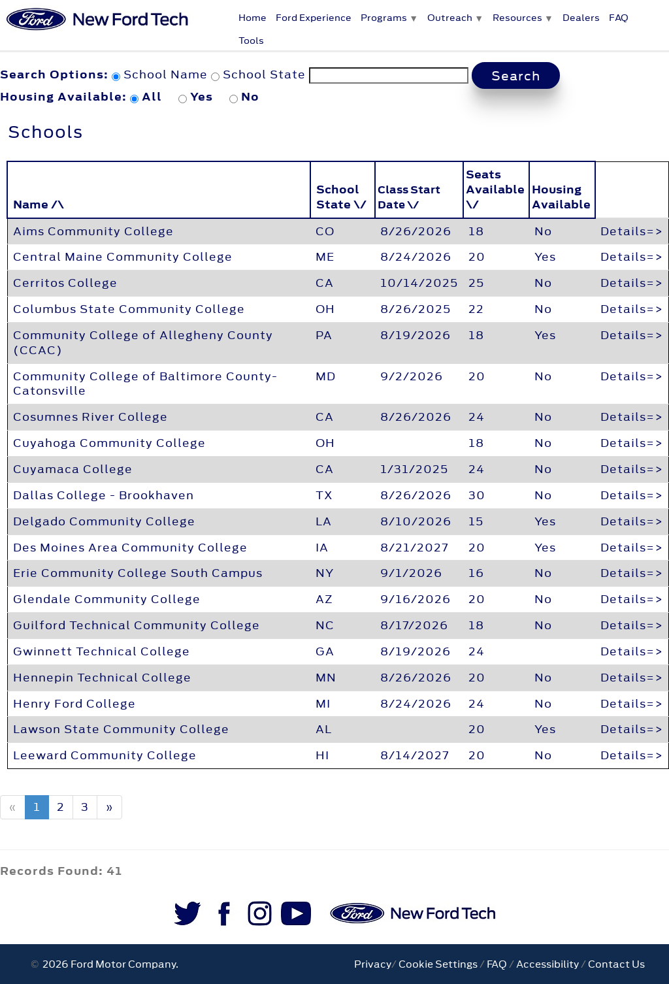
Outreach (449, 17)
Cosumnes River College (90, 417)
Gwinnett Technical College (101, 651)
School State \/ (341, 197)
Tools (251, 40)
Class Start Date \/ (409, 197)
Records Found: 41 (61, 871)
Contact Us (616, 964)
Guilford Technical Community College (136, 625)
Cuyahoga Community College (109, 443)
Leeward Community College (105, 755)
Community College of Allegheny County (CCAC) (143, 342)
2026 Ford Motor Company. (108, 964)
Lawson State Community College (121, 729)
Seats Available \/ (495, 189)
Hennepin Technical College (102, 677)
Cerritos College (65, 283)
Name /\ (38, 204)
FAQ (618, 17)
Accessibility (547, 964)
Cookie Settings (438, 964)
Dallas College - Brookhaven (103, 495)
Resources (517, 17)
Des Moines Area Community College (130, 547)
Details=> (631, 231)
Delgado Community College (104, 521)
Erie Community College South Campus (138, 573)
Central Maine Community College (123, 257)
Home (252, 17)
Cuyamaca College (73, 469)
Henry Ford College (74, 704)
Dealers (581, 17)
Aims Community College (93, 231)
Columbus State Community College (129, 309)
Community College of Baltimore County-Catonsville (145, 384)
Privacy (372, 964)
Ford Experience (313, 17)
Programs (384, 17)
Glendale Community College (107, 599)
